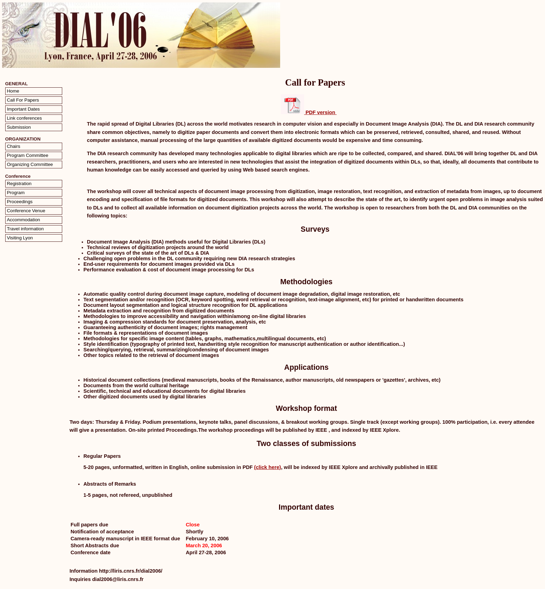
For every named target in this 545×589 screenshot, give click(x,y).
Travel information (25, 228)
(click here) (267, 467)
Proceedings (20, 201)
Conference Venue (26, 210)
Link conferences (24, 118)
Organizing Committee (30, 164)
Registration (19, 183)
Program (16, 192)
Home (13, 91)
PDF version (309, 112)
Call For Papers (23, 100)
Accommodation (23, 219)
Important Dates (23, 109)
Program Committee (27, 155)
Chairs (14, 146)
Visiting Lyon (20, 237)
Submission (19, 127)
